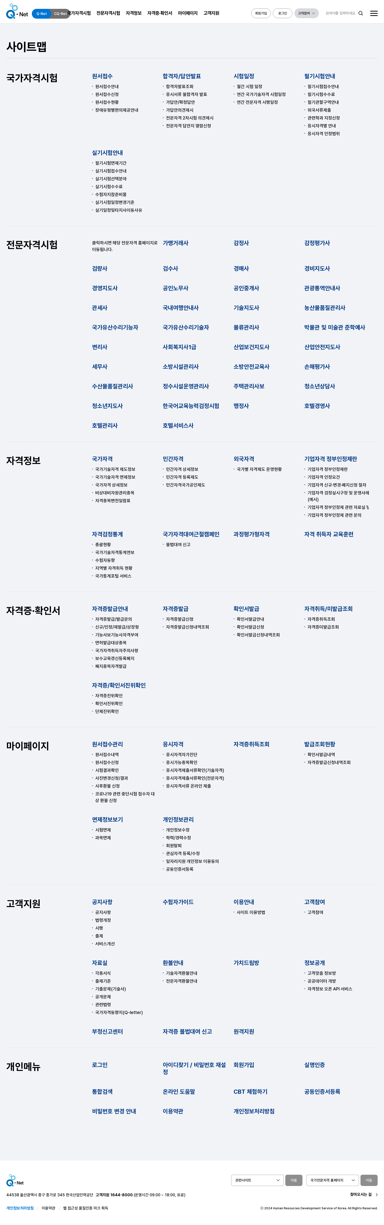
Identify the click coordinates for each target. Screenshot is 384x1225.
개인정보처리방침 (254, 1111)
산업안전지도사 (322, 347)
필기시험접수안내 (323, 86)
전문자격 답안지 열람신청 (188, 125)
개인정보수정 (178, 829)
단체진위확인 (107, 711)
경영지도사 (105, 288)
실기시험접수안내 (111, 170)
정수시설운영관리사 (186, 386)
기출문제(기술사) (110, 988)
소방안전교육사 (252, 366)
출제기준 (103, 981)
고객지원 (23, 903)
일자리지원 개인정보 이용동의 (192, 861)
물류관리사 (246, 327)
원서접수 (102, 76)
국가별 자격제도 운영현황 (259, 469)
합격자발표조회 (179, 86)
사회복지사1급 (179, 347)
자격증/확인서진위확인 (119, 685)
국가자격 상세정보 (111, 484)
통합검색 (102, 1091)
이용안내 (244, 902)
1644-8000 (121, 1195)
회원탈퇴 (174, 845)
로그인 (100, 1064)
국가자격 (102, 458)
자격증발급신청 (179, 619)
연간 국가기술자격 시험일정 (261, 94)
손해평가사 (317, 366)
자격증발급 (176, 608)
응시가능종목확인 (181, 762)
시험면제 (103, 829)
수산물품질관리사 (112, 386)
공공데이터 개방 (322, 981)
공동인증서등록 (179, 869)
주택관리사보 (249, 386)
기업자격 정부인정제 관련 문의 (334, 515)
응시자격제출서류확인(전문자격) (195, 778)
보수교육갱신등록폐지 (114, 658)
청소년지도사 (107, 405)
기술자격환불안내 (181, 973)
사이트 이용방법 (251, 912)
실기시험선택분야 (111, 178)
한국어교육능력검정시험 (191, 405)
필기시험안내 (319, 76)
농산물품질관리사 (325, 307)
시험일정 (244, 76)
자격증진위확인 (109, 695)
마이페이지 (27, 746)
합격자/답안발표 (182, 76)
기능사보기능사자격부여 (116, 634)
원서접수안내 (107, 86)
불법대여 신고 (178, 544)
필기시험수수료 (321, 94)
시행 (99, 928)
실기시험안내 (107, 152)
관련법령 (103, 1004)
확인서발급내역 (321, 754)
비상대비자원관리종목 (114, 492)
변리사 (100, 347)
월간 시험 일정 (249, 86)
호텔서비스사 (178, 425)
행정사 (241, 405)
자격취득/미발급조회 (328, 608)
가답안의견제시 (179, 110)
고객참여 (314, 902)
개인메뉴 (23, 1066)
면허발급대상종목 (111, 642)
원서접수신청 (107, 94)
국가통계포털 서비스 (113, 576)
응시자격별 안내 (322, 125)
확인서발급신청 (250, 627)
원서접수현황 (107, 102)
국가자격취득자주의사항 (116, 650)
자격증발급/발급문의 (113, 619)
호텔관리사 (105, 425)
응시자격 (173, 744)
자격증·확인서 (33, 610)
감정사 (241, 243)
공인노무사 (176, 288)
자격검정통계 (107, 534)
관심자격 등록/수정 (183, 853)
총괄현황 (103, 544)
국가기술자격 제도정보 (115, 469)
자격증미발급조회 (323, 627)
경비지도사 (317, 268)
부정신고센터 (107, 1031)
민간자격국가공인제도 (185, 484)
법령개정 (103, 920)
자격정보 (23, 460)
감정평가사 (317, 243)
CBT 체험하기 (250, 1091)
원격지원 (244, 1031)
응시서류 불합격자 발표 (186, 94)
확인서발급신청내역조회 (258, 634)
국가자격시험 (32, 78)
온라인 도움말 (179, 1091)
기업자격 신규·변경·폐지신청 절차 (337, 484)
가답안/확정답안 (180, 102)
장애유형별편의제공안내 (116, 110)
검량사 (100, 268)
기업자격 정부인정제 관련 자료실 (336, 507)
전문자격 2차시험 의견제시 (190, 117)
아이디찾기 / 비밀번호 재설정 (194, 1068)
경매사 (241, 268)
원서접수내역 (107, 754)
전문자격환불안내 (181, 981)
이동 (294, 1180)
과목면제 (103, 837)
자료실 (100, 962)
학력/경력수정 (178, 837)
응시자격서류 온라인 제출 (188, 786)
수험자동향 (105, 560)
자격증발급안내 (110, 608)
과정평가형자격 (252, 534)
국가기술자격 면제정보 (115, 477)
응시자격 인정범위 (324, 133)
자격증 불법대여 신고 (187, 1031)
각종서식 (103, 973)
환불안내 (173, 962)
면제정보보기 (107, 819)
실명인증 (314, 1064)
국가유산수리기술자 (186, 327)
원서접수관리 (107, 744)
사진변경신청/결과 (111, 778)
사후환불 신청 (107, 786)
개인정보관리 (178, 819)
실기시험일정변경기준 (114, 202)
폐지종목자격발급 (111, 666)
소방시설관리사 (181, 366)
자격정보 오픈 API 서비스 (330, 988)
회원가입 (244, 1064)
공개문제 (103, 996)
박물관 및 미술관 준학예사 (334, 327)
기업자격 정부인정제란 (330, 458)
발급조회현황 (319, 744)
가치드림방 (246, 962)
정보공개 (314, 962)
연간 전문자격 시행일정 (257, 102)
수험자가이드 (178, 902)
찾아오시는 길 (361, 1194)
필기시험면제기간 (111, 163)
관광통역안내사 (322, 288)
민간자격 (173, 458)
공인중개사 (246, 288)
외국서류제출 (319, 110)
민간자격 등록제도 (182, 477)
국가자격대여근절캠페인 (191, 534)
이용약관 (173, 1111)
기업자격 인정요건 (324, 477)
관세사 (100, 307)
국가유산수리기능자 (115, 327)
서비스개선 (105, 943)
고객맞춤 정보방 (322, 973)
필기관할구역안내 (323, 102)
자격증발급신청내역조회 (187, 627)
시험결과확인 (107, 770)
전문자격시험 (32, 244)
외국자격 (244, 458)
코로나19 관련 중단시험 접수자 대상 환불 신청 (125, 797)
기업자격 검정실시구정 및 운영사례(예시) (338, 496)
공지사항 (102, 902)
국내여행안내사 (181, 307)
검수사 (170, 268)
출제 (99, 935)
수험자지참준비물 (111, 194)
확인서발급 (246, 608)
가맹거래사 (176, 243)
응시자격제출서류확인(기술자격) (195, 770)
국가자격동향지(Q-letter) (119, 1012)
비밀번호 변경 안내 (114, 1111)
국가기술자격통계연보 (114, 552)
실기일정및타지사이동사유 (118, 210)
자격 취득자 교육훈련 (329, 534)
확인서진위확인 (109, 703)
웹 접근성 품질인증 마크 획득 (85, 1208)
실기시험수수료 (109, 186)
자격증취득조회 (321, 619)
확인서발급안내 (250, 619)
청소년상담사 (319, 386)
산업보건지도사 (252, 347)
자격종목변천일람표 (113, 500)
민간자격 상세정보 (182, 469)
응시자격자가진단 (181, 754)
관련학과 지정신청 (324, 117)
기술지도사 (246, 307)
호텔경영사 (317, 405)
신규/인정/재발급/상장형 (117, 627)
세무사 (100, 366)
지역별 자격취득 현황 (113, 568)
